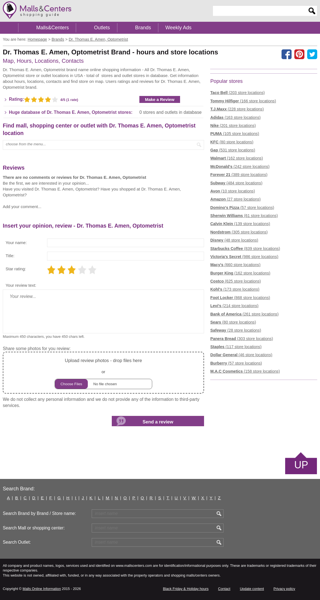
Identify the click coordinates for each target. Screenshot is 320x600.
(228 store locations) (237, 109)
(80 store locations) (231, 142)
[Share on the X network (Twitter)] (312, 54)
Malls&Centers (52, 27)
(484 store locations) (236, 183)
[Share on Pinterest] (299, 54)
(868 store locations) (240, 297)
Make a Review (159, 99)
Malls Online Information (42, 589)
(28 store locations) (235, 330)
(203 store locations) (237, 92)
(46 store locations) (241, 355)
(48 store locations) (234, 240)
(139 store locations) (240, 223)
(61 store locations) (244, 215)
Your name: (16, 242)
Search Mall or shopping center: (34, 528)
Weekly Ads (178, 27)
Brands (143, 27)
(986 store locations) (244, 256)
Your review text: (21, 285)
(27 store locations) (235, 199)
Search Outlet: (17, 542)
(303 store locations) (241, 338)
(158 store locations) (245, 371)
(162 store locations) (236, 158)
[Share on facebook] (287, 54)
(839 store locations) (245, 248)
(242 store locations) (239, 166)
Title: (10, 255)
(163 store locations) (235, 117)
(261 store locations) (244, 314)
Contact (224, 589)
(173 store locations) (234, 289)
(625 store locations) (235, 281)
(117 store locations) (235, 346)
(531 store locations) (232, 150)
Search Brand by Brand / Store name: (39, 513)
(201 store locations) (233, 125)
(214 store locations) (234, 305)
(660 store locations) (235, 264)
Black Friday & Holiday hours (186, 589)
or (103, 372)
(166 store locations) (243, 101)
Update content (252, 589)
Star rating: (16, 268)
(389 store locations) (238, 174)
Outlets (102, 27)
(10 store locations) (232, 191)
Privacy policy (284, 589)
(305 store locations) (239, 232)
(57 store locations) (242, 207)
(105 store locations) (234, 133)
